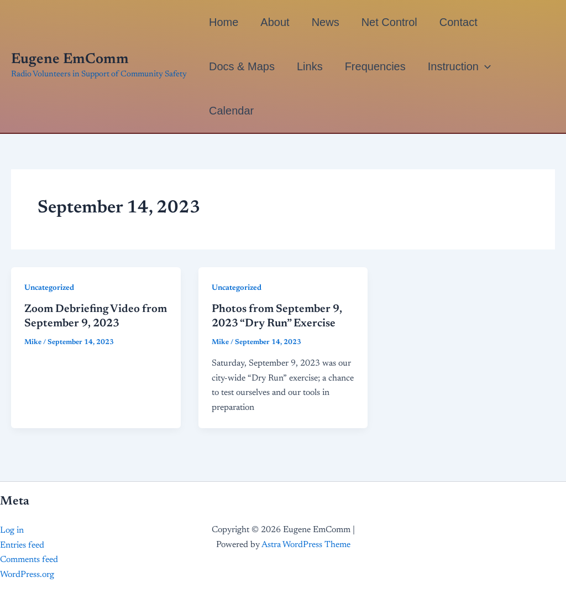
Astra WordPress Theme (305, 544)
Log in (12, 530)
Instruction (459, 66)
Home (223, 22)
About (274, 22)
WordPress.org (27, 574)
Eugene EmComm (70, 60)
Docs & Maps (242, 66)
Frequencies (375, 66)
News (325, 22)
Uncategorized (49, 288)
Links (310, 66)
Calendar (231, 111)
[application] (485, 66)
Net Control (389, 22)
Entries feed (22, 545)
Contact (458, 22)
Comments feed (29, 559)
